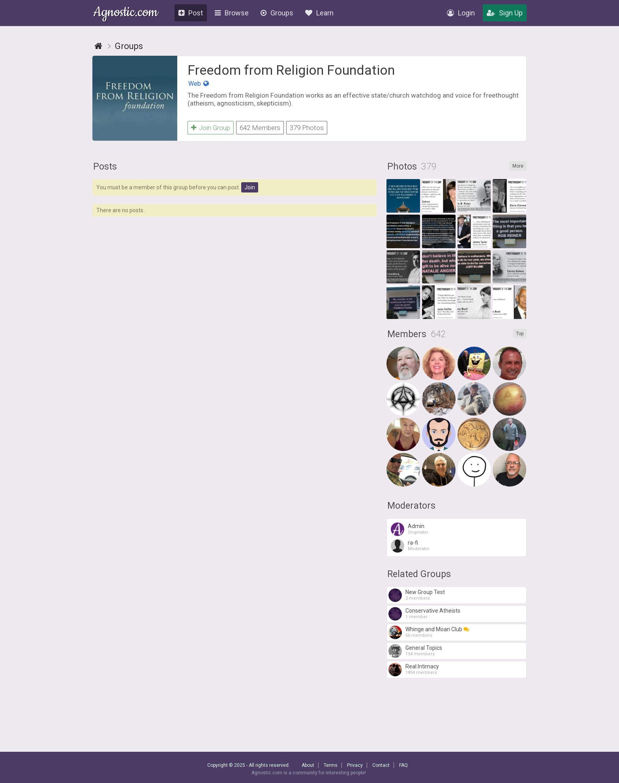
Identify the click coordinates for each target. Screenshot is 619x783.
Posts (105, 166)
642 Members (260, 128)
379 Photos (307, 128)
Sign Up (505, 13)
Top (519, 333)
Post (190, 13)
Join (249, 187)
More (517, 166)
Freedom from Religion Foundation (291, 70)
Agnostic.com (125, 13)
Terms (331, 765)
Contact (381, 765)
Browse (232, 13)
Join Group (210, 128)
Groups (277, 13)
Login (461, 13)
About (308, 765)
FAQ (403, 765)
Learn (319, 13)
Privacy (355, 765)
